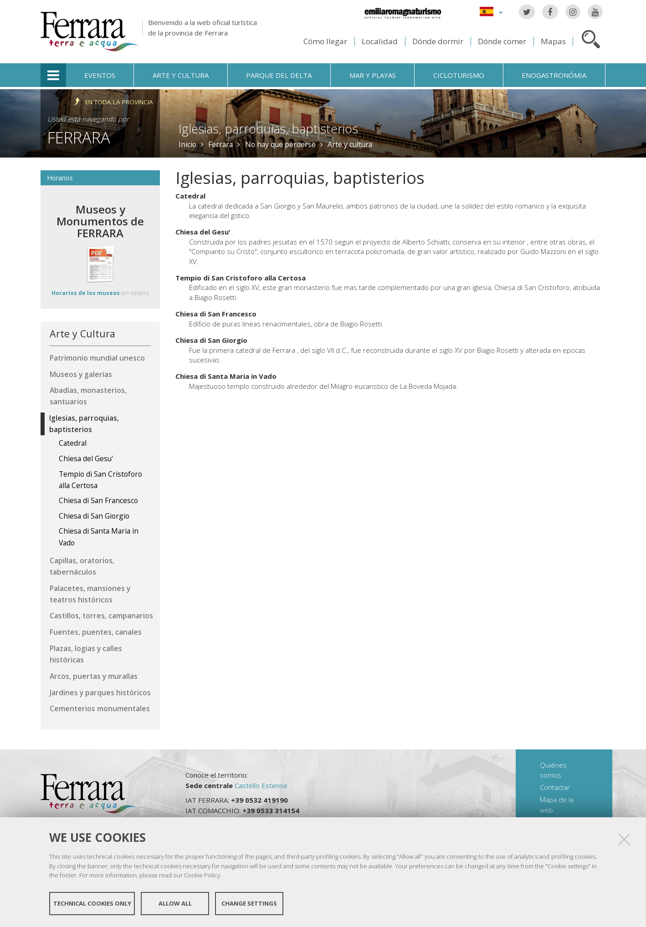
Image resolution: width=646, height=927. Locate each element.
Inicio (187, 144)
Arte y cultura (181, 75)
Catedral (190, 195)
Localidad (380, 41)
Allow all (175, 903)
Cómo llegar (325, 41)
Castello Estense (261, 785)
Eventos (99, 75)
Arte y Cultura (82, 333)
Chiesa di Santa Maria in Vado (226, 376)
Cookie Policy (202, 875)
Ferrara (78, 137)
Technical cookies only (92, 903)
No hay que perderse (280, 144)
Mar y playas (372, 75)
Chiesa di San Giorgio (211, 340)
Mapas (553, 41)
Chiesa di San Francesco (215, 313)
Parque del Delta (279, 75)
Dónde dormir (437, 41)
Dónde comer (502, 41)
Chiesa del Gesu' (203, 231)
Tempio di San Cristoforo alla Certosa (240, 277)
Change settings (249, 903)
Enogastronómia (554, 75)
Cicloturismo (458, 75)
